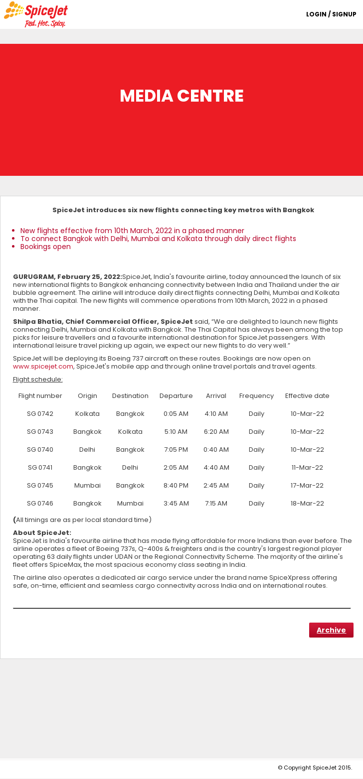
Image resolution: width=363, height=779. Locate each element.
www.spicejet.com (43, 366)
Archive (331, 630)
